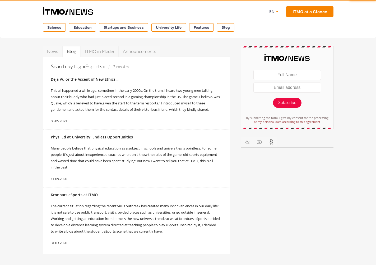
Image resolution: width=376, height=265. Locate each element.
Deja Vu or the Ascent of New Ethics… (84, 79)
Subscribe (287, 102)
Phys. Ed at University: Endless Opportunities (92, 136)
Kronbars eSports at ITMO (74, 194)
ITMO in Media (99, 51)
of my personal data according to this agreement (287, 122)
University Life (169, 27)
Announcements (139, 51)
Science (54, 27)
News (52, 51)
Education (82, 27)
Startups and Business (124, 27)
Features (201, 27)
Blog (225, 27)
